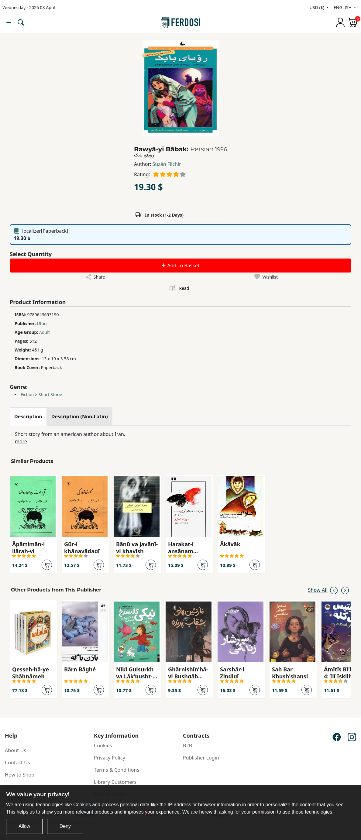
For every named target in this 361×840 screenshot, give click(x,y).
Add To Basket (180, 265)
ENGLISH (343, 7)
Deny (65, 826)
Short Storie (50, 394)
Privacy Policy (109, 757)
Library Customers (115, 782)
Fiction (27, 394)
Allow (24, 826)
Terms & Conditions (116, 769)
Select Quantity (31, 254)
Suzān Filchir (167, 164)
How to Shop (19, 774)
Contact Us (17, 762)
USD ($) (317, 7)
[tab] (28, 416)
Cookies (103, 745)
